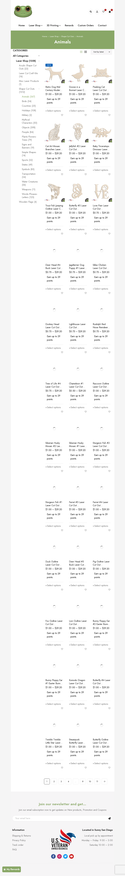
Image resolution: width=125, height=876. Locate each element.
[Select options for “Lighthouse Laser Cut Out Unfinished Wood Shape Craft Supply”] (76, 348)
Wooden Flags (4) (28, 202)
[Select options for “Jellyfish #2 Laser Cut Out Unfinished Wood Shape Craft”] (76, 170)
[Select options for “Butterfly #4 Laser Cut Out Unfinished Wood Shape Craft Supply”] (100, 704)
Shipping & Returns (21, 835)
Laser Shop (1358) (26, 61)
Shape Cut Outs (67, 36)
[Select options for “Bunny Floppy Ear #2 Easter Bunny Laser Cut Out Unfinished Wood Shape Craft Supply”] (100, 645)
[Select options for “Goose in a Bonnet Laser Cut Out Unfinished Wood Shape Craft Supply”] (76, 111)
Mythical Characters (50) (29, 121)
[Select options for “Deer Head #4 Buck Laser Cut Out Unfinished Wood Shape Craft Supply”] (53, 289)
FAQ (14, 849)
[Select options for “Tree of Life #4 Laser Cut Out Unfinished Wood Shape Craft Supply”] (53, 407)
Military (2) (27, 115)
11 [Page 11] (97, 781)
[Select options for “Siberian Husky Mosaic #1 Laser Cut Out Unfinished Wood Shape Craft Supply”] (76, 467)
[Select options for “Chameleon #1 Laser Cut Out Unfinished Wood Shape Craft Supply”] (76, 407)
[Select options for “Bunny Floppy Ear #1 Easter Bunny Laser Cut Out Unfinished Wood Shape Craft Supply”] (53, 704)
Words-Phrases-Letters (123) (30, 196)
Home (44, 36)
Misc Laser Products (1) (29, 83)
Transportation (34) (29, 175)
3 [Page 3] (61, 781)
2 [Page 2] (54, 781)
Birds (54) (27, 101)
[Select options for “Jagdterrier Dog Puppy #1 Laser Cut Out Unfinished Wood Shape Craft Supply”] (76, 289)
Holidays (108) (29, 110)
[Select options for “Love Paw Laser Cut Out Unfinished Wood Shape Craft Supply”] (100, 229)
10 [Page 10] (90, 781)
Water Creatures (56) (30, 183)
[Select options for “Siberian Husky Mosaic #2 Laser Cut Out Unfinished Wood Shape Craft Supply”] (53, 467)
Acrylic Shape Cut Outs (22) (27, 67)
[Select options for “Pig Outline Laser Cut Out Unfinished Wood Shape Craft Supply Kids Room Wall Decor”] (100, 585)
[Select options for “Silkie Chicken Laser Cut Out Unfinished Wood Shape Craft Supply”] (100, 289)
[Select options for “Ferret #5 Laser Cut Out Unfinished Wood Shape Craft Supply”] (76, 526)
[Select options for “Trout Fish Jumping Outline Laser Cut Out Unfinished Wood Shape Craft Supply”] (53, 229)
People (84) (28, 132)
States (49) (27, 164)
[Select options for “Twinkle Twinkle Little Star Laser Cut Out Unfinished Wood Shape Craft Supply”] (53, 763)
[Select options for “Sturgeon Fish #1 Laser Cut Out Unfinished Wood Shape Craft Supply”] (53, 526)
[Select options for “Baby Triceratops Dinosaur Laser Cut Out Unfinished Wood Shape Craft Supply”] (100, 170)
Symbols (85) (28, 169)
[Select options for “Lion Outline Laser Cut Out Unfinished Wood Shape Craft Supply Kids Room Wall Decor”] (76, 645)
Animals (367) (28, 96)
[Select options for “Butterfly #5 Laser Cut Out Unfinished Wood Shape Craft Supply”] (76, 229)
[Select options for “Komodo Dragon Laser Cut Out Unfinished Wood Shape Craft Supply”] (76, 704)
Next (104, 781)
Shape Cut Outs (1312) (27, 90)
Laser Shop (54, 36)
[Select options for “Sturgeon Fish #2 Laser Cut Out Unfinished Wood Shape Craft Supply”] (100, 467)
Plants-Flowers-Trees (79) (29, 138)
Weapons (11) (28, 189)
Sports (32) (27, 160)
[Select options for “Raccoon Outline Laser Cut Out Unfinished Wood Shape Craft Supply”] (100, 407)
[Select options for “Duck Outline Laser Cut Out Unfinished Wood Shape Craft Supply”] (53, 585)
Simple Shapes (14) (29, 154)
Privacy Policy (19, 840)
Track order (17, 845)
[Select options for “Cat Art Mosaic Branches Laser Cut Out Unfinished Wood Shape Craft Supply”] (53, 170)
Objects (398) (29, 127)
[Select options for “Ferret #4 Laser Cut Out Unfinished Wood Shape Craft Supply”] (100, 526)
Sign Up (109, 818)
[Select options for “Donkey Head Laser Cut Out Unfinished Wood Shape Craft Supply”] (53, 348)
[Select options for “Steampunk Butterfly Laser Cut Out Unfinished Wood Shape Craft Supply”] (76, 763)
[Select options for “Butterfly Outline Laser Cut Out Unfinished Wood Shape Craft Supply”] (100, 763)
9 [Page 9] (82, 781)
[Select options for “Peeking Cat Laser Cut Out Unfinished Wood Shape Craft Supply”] (100, 111)
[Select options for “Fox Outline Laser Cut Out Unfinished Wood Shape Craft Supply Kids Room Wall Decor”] (53, 645)
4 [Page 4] (68, 781)
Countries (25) (29, 106)
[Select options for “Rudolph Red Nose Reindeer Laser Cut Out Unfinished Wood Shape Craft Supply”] (100, 348)
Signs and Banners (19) (28, 146)
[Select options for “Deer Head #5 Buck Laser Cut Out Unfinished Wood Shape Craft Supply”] (76, 585)
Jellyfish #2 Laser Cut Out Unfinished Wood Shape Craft (77, 151)
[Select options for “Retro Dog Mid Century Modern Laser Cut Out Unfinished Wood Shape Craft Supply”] (53, 111)
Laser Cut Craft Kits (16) (28, 75)
